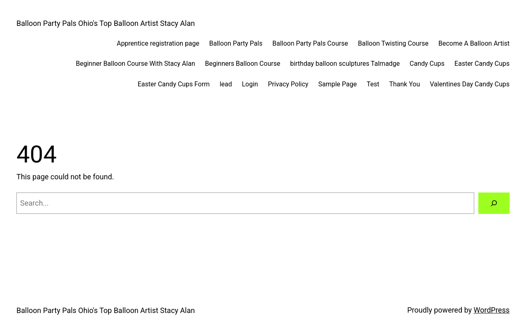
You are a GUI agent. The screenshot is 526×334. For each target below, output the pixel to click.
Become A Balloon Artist (474, 43)
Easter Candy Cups (482, 63)
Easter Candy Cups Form (174, 84)
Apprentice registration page (158, 43)
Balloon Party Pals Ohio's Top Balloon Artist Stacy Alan (105, 23)
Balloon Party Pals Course (310, 43)
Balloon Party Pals (236, 43)
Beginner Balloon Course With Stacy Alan (135, 63)
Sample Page (337, 84)
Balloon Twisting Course (393, 43)
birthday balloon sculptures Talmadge (345, 63)
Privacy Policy (288, 84)
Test (373, 84)
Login (250, 84)
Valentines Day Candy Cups (470, 84)
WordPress (492, 310)
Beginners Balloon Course (242, 63)
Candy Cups (427, 63)
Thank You (404, 84)
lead (225, 84)
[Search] (494, 203)
